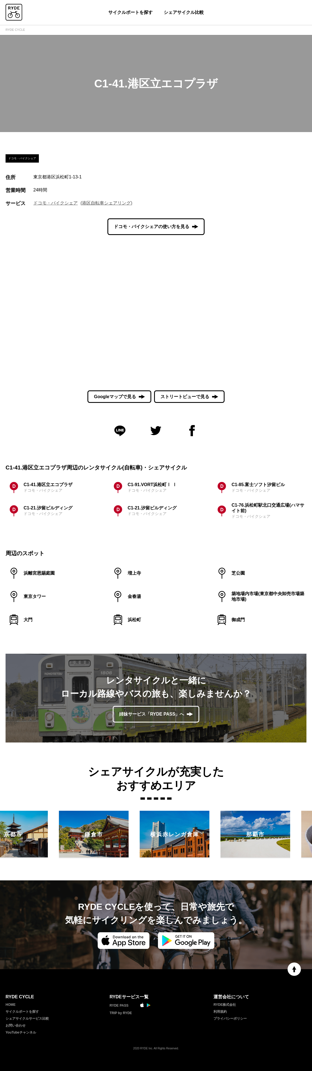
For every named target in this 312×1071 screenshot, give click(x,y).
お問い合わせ (16, 1025)
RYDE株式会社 (224, 1005)
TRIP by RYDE (121, 1013)
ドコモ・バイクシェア (55, 203)
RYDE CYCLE (15, 29)
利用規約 (220, 1012)
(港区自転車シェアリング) (106, 203)
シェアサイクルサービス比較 (27, 1019)
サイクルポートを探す (130, 12)
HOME (11, 1005)
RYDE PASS (119, 1005)
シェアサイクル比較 (184, 12)
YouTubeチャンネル (21, 1032)
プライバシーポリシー (230, 1019)
